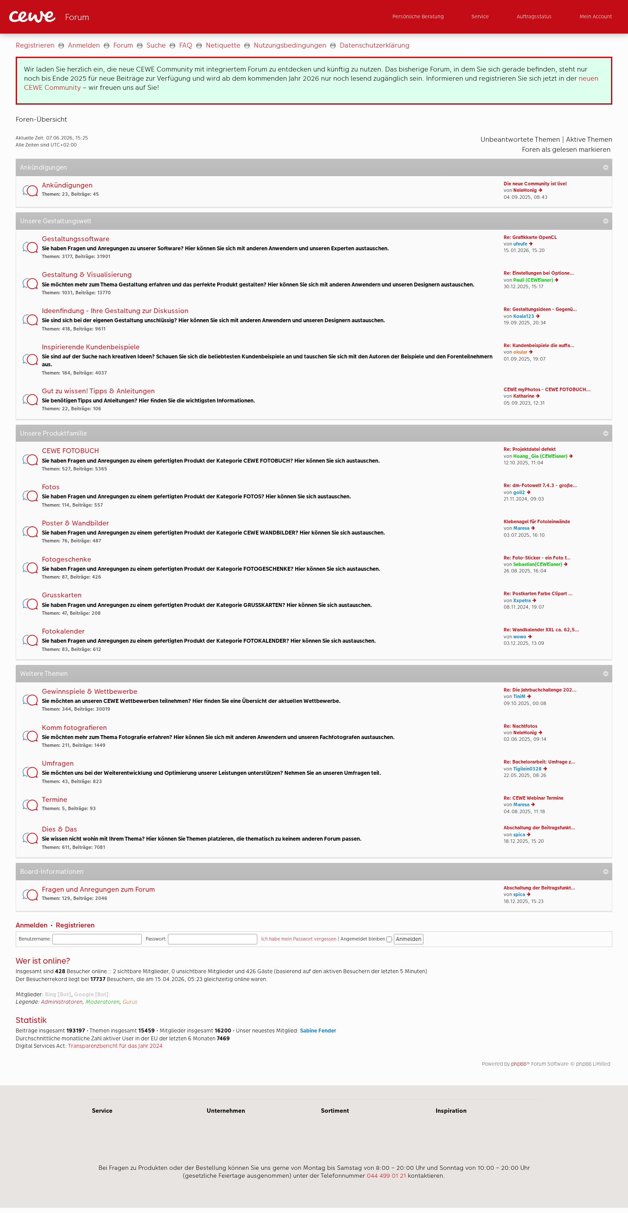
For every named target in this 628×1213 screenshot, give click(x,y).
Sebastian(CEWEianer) (537, 564)
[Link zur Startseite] (94, 17)
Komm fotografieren (74, 728)
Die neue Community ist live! (535, 184)
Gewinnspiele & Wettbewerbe (89, 691)
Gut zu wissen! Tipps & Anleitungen (98, 391)
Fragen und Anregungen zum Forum (98, 889)
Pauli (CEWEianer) (533, 280)
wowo (519, 637)
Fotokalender (63, 631)
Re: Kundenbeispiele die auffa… (539, 345)
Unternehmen (226, 1110)
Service (102, 1110)
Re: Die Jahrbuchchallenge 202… (540, 690)
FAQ (185, 45)
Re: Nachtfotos (520, 726)
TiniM (519, 696)
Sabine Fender (318, 1031)
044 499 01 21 (386, 1175)
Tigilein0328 (527, 769)
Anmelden (84, 45)
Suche (156, 45)
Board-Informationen (52, 871)
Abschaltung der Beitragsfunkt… (539, 828)
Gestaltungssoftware (75, 239)
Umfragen (58, 763)
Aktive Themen (589, 139)
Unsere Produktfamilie (53, 433)
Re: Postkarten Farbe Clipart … (538, 593)
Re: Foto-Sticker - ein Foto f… (537, 558)
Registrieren (35, 45)
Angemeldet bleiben (366, 939)
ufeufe (520, 244)
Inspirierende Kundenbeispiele (91, 347)
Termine (54, 799)
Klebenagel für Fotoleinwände (537, 521)
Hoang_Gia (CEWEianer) (540, 456)
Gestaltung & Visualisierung (87, 274)
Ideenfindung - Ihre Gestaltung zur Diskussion (115, 311)
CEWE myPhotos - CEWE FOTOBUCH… (547, 389)
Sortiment (335, 1110)
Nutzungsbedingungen (290, 45)
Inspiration (451, 1110)
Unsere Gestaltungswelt (56, 220)
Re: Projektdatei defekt (530, 449)
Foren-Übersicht (41, 119)
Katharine (523, 396)
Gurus (130, 1002)
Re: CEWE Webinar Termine (533, 798)
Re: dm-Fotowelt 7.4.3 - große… (540, 485)
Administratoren (61, 1002)
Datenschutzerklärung (375, 45)
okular (520, 352)
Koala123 (523, 316)
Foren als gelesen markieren (566, 149)
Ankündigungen (43, 167)
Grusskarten (62, 595)
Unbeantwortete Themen (520, 139)
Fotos (51, 487)
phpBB (518, 1063)
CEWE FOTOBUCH (70, 451)
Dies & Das (59, 829)
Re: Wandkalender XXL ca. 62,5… (541, 630)
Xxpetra (522, 600)
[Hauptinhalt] (314, 559)
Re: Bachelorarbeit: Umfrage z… (539, 762)
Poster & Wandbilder (75, 523)
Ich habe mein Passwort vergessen (298, 939)
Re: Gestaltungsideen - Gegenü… (540, 309)
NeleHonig (525, 190)
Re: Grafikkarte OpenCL (530, 237)
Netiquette (223, 45)
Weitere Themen (44, 673)
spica (519, 834)
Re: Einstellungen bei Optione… (539, 273)
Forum (123, 45)
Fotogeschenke (66, 559)
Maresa (521, 528)
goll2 (519, 492)
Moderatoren (102, 1002)
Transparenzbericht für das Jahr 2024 (115, 1046)
